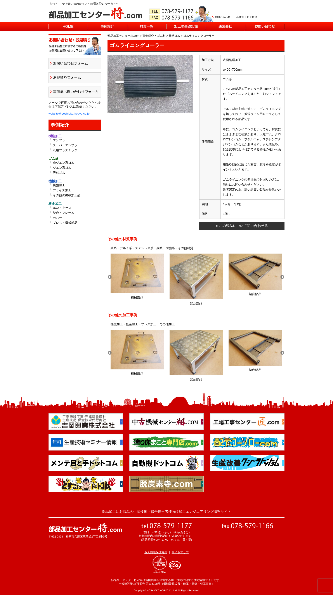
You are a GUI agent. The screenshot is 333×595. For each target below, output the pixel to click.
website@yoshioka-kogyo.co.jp (69, 113)
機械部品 (137, 297)
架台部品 (196, 303)
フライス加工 (62, 190)
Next (282, 277)
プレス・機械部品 (65, 222)
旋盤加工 (59, 185)
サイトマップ (180, 552)
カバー (57, 217)
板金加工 (55, 203)
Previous (110, 277)
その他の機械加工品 (66, 195)
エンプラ (59, 140)
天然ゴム (59, 172)
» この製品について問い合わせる (242, 226)
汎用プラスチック (65, 150)
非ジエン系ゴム (63, 162)
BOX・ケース (62, 207)
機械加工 (55, 181)
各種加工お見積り (246, 17)
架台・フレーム (63, 212)
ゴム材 (53, 158)
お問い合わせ (222, 17)
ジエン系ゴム (62, 167)
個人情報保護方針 (155, 552)
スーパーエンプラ (65, 145)
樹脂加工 (55, 136)
